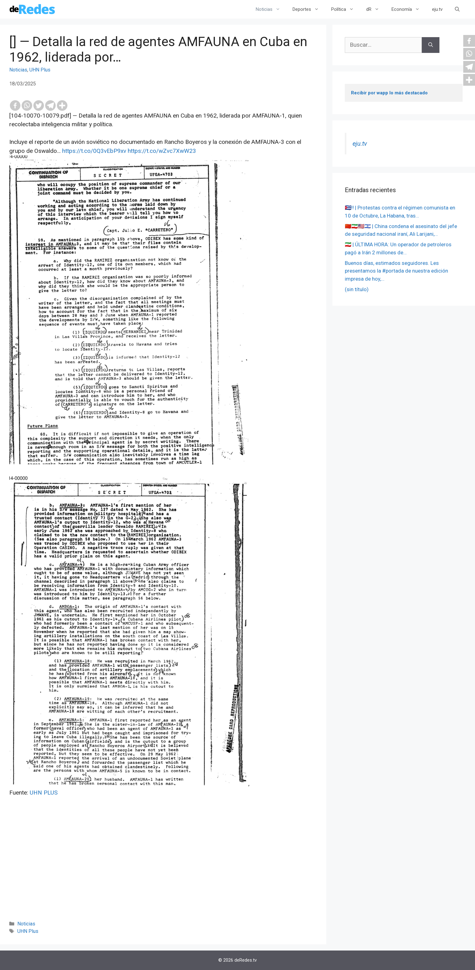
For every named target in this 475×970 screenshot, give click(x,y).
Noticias (271, 9)
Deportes (309, 9)
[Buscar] (430, 45)
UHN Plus (39, 70)
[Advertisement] (163, 867)
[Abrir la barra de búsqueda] (457, 9)
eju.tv (437, 9)
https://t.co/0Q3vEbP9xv (94, 150)
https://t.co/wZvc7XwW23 (162, 150)
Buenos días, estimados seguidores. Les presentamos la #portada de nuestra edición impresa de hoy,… (396, 271)
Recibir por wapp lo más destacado (389, 93)
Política (345, 9)
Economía (409, 9)
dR (375, 9)
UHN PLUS (44, 792)
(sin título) (357, 289)
